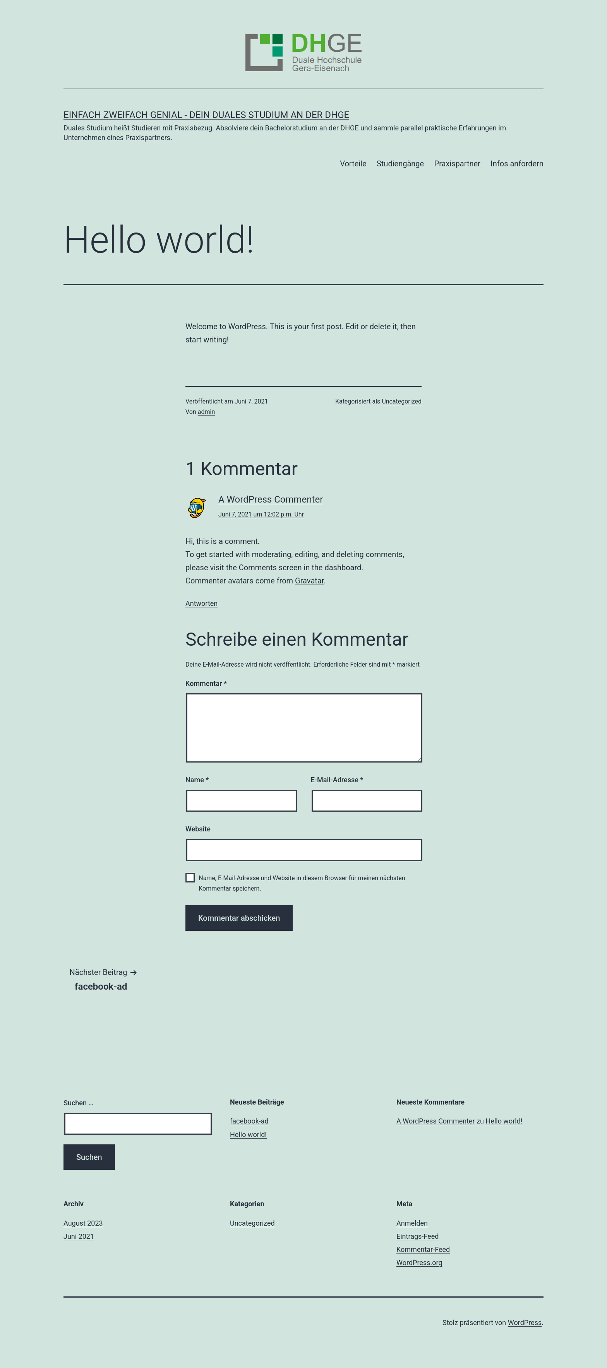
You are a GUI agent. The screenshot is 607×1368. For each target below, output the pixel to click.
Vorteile (353, 163)
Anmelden (412, 1223)
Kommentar (206, 683)
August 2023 (83, 1223)
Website (198, 829)
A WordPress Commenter (270, 499)
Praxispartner (457, 163)
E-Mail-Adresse (337, 780)
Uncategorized (402, 401)
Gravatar (309, 580)
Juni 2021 (78, 1236)
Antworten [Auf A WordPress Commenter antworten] (201, 603)
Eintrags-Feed (417, 1236)
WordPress (525, 1322)
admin (206, 412)
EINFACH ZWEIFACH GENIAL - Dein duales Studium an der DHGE (206, 114)
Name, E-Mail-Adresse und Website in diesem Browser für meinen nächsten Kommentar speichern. (302, 883)
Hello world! (248, 1134)
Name (197, 780)
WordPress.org (419, 1263)
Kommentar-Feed (423, 1249)
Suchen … (78, 1103)
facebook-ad (249, 1121)
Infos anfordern (517, 163)
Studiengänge (400, 163)
